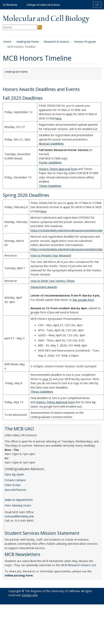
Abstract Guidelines (51, 143)
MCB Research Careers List (78, 565)
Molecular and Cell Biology (46, 18)
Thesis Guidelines (50, 186)
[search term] (20, 27)
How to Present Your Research (50, 255)
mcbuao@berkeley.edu (19, 516)
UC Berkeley (10, 4)
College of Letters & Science (43, 4)
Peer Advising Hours (18, 505)
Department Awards (43, 287)
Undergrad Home (27, 41)
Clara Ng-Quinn (14, 474)
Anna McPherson (15, 490)
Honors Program (85, 41)
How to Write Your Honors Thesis (52, 281)
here (58, 118)
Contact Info (29, 595)
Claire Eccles (13, 485)
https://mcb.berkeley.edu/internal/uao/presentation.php (66, 230)
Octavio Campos (15, 480)
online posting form (19, 575)
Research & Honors (56, 41)
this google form (83, 300)
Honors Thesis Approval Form (58, 169)
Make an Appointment (19, 500)
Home (7, 41)
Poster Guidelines (50, 162)
